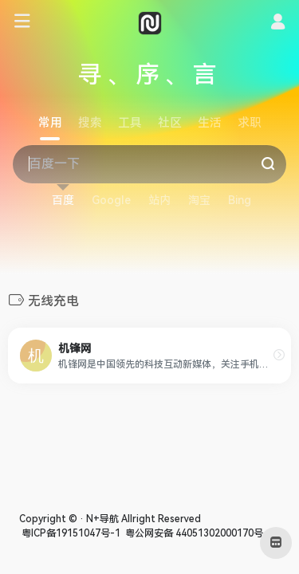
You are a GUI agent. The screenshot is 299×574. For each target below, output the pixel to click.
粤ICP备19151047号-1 (69, 533)
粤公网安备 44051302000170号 (193, 533)
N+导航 (102, 519)
